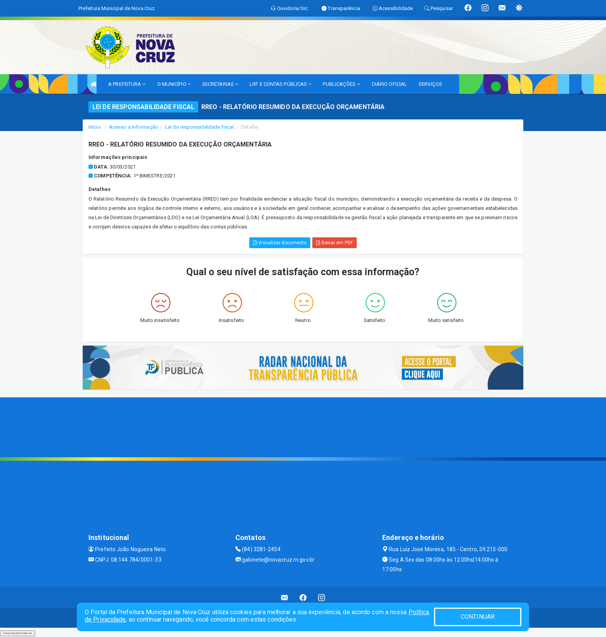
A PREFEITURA (126, 84)
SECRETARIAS (220, 84)
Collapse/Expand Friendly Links (17, 633)
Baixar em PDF (334, 242)
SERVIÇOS (430, 84)
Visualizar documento (279, 242)
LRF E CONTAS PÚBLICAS (280, 84)
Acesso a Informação (133, 127)
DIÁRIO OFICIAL (389, 84)
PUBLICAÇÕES (341, 84)
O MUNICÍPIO (174, 84)
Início (95, 127)
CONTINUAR (478, 616)
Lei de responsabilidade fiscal (199, 127)
